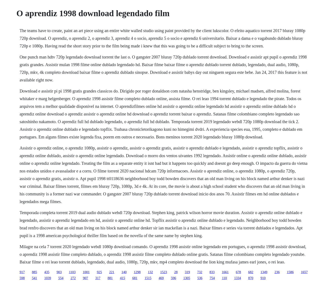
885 (34, 272)
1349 (264, 272)
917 (22, 272)
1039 (47, 278)
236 (277, 272)
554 (60, 278)
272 (73, 278)
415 (122, 278)
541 (34, 278)
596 (173, 278)
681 (134, 278)
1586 (290, 272)
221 (111, 272)
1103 (72, 272)
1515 (148, 278)
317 (97, 278)
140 (124, 272)
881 (110, 278)
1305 (186, 278)
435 (46, 272)
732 (199, 272)
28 (176, 272)
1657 (304, 272)
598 (22, 278)
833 (212, 272)
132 (150, 272)
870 (250, 278)
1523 (163, 272)
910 (263, 278)
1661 (225, 272)
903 (59, 272)
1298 (137, 272)
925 (99, 272)
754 (212, 278)
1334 (237, 278)
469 (161, 278)
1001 (86, 272)
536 (199, 278)
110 (224, 278)
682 (250, 272)
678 (238, 272)
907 (85, 278)
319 (187, 272)
